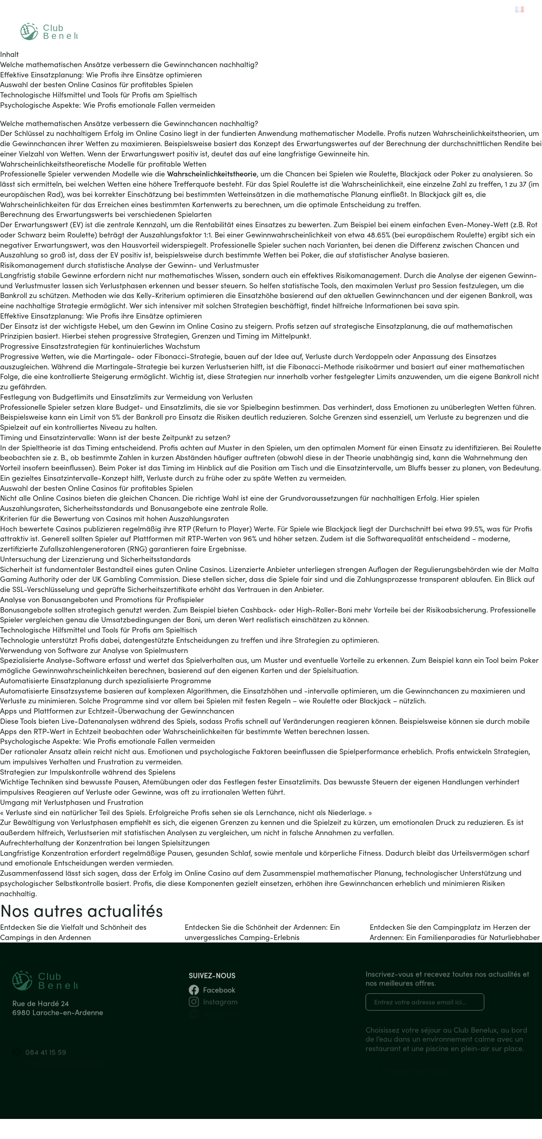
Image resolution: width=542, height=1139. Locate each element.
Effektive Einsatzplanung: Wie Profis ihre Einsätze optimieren (101, 74)
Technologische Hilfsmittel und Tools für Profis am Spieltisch (98, 94)
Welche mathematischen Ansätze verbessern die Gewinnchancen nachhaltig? (129, 64)
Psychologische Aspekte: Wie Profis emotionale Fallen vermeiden (107, 105)
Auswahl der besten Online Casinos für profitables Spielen (96, 84)
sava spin (442, 305)
